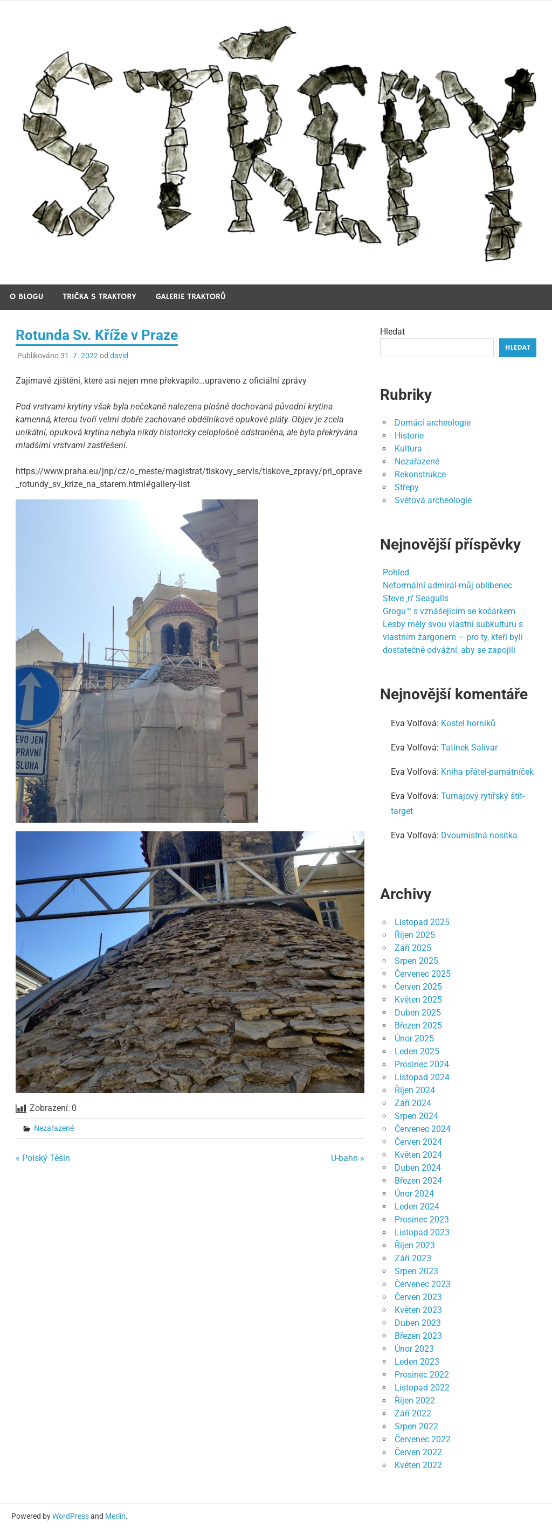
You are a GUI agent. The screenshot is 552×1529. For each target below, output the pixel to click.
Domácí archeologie (433, 423)
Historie (409, 435)
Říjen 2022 (415, 1400)
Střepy (407, 487)
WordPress (70, 1516)
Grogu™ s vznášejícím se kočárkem (449, 611)
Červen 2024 (418, 1142)
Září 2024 (413, 1103)
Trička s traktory (99, 296)
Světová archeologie (433, 500)
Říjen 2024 (415, 1090)
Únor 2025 (414, 1038)
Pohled (396, 572)
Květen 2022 (418, 1465)
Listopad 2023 (422, 1232)
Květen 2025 (418, 1000)
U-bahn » (347, 1158)
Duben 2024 (418, 1168)
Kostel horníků (468, 723)
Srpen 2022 (416, 1426)
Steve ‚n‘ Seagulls (415, 598)
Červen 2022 (418, 1452)
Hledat (392, 331)
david (119, 355)
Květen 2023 (418, 1310)
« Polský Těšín (43, 1158)
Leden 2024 (417, 1206)
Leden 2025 (417, 1051)
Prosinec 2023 (422, 1219)
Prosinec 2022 (422, 1375)
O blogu (27, 296)
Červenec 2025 (423, 974)
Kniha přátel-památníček (487, 772)
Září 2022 (413, 1413)
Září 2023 (413, 1258)
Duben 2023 (418, 1323)
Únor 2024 (414, 1194)
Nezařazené (54, 1128)
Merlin (115, 1516)
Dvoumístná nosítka (479, 835)
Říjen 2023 (415, 1245)
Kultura (408, 448)
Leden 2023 (417, 1362)
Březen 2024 (418, 1181)
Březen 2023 (418, 1336)
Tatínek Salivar (469, 747)
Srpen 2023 (416, 1271)
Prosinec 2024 (422, 1064)
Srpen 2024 (416, 1116)
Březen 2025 (418, 1025)
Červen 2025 (418, 987)
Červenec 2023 (423, 1284)
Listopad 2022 (422, 1387)
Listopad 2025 (422, 922)
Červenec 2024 (423, 1129)
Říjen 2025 (415, 935)
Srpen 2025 (416, 961)
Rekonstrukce (420, 474)
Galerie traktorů (191, 296)
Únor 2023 (414, 1349)
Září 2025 (413, 948)
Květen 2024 (418, 1155)
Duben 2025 (418, 1012)
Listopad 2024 (422, 1077)
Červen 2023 (418, 1297)
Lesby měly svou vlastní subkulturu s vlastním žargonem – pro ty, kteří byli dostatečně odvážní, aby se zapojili (453, 637)
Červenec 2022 (423, 1439)
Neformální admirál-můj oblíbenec (447, 585)
